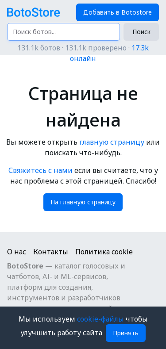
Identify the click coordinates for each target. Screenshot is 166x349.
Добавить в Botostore (117, 12)
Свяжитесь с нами (40, 170)
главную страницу (111, 142)
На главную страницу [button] (83, 202)
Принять (126, 333)
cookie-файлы (101, 319)
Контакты (50, 252)
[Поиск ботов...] (63, 31)
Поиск (141, 31)
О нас (16, 252)
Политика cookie (104, 252)
